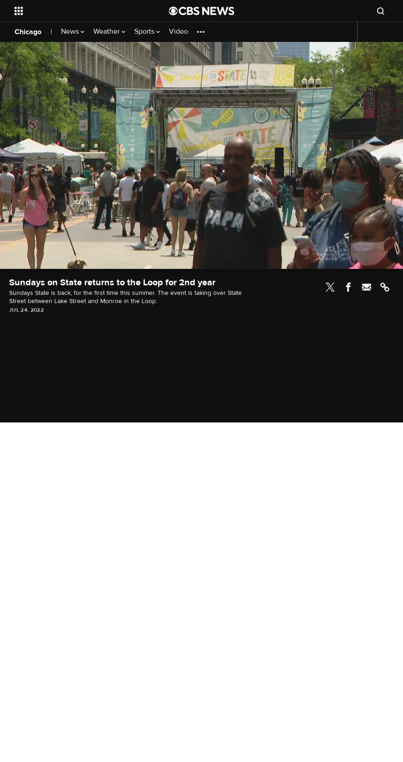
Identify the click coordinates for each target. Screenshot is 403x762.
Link (384, 287)
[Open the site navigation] (77, 11)
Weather (109, 31)
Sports (147, 31)
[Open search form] (381, 11)
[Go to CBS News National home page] (202, 10)
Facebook (348, 287)
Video (178, 31)
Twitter (330, 287)
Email (366, 287)
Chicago (28, 31)
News (72, 31)
